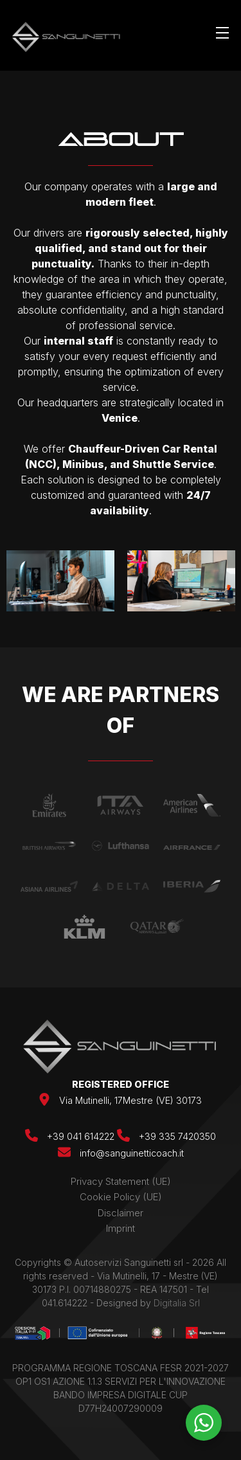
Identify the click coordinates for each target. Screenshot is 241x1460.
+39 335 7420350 (166, 1136)
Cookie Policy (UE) (121, 1197)
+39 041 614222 (71, 1136)
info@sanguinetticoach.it (132, 1153)
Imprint (120, 1228)
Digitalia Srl (177, 1302)
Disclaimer (120, 1213)
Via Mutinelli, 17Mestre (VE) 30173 (130, 1100)
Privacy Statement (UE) (121, 1181)
